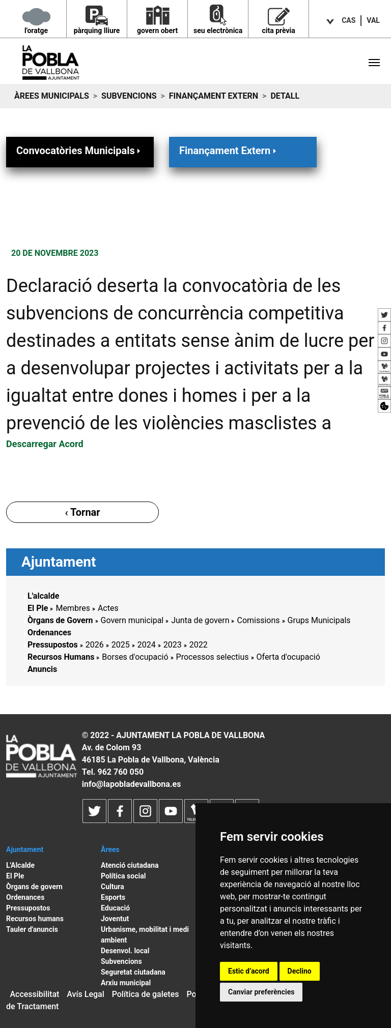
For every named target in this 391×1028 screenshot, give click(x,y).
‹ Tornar (82, 512)
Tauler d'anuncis (32, 929)
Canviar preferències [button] (261, 992)
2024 (146, 645)
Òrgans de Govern (60, 620)
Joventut (115, 919)
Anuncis (42, 669)
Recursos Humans (60, 657)
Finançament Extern (213, 96)
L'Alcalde (20, 865)
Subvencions (128, 96)
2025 (120, 645)
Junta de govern (200, 620)
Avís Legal (85, 994)
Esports (113, 897)
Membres (72, 608)
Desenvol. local (125, 951)
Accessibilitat (34, 994)
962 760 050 (120, 772)
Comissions (258, 620)
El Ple (37, 608)
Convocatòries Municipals (79, 150)
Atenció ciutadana (130, 865)
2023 (172, 645)
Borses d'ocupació (135, 657)
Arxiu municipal (126, 983)
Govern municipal (132, 620)
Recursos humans (35, 919)
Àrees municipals (51, 96)
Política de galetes (145, 994)
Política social (123, 876)
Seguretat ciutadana (133, 972)
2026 (95, 645)
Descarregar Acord (44, 443)
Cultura (112, 887)
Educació (115, 908)
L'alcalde (43, 596)
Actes (108, 608)
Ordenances (49, 632)
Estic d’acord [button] (248, 971)
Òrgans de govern (34, 887)
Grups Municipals (319, 620)
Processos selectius (212, 657)
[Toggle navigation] (374, 62)
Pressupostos (52, 645)
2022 (198, 645)
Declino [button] (300, 971)
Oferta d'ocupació (288, 657)
